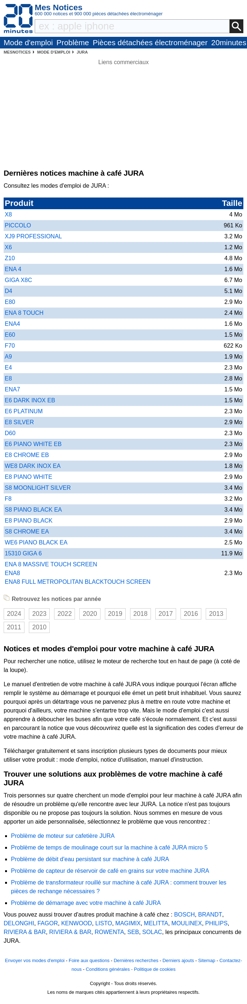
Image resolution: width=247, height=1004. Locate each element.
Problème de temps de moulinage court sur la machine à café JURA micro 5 (109, 847)
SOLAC (152, 932)
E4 (8, 367)
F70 (10, 346)
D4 (8, 291)
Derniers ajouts (178, 960)
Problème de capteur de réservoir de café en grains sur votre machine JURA (110, 871)
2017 (166, 613)
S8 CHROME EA (27, 531)
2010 (39, 627)
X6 (8, 247)
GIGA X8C (18, 280)
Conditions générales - (110, 969)
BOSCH (184, 914)
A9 (8, 356)
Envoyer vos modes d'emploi (34, 960)
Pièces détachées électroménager (150, 42)
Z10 (10, 258)
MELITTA (156, 923)
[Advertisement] (123, 118)
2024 (14, 613)
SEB (133, 932)
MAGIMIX (128, 923)
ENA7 (12, 389)
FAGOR (47, 923)
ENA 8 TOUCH (24, 313)
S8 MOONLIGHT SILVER (38, 488)
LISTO (103, 923)
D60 (10, 433)
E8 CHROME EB (27, 455)
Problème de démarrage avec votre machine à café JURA (86, 903)
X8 (8, 214)
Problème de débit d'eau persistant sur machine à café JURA (90, 859)
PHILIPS (216, 923)
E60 (10, 335)
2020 (90, 613)
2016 (191, 613)
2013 (216, 613)
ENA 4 (13, 269)
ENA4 (12, 324)
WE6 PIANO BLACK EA (36, 542)
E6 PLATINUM (24, 411)
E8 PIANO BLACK (29, 520)
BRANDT (210, 914)
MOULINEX (186, 923)
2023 (39, 613)
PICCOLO (18, 225)
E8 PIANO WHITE (28, 477)
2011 (14, 627)
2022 (64, 613)
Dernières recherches (136, 960)
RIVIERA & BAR (25, 932)
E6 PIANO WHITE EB (33, 444)
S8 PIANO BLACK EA (33, 510)
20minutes (228, 42)
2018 (140, 613)
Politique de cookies (154, 969)
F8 (8, 499)
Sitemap (206, 960)
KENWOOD (76, 923)
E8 (8, 378)
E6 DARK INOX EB (30, 400)
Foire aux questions (89, 960)
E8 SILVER (19, 422)
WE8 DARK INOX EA (33, 466)
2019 (115, 613)
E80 (10, 302)
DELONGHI (19, 923)
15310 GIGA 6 (23, 553)
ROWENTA (109, 932)
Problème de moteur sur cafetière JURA (63, 836)
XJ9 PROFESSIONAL (33, 236)
